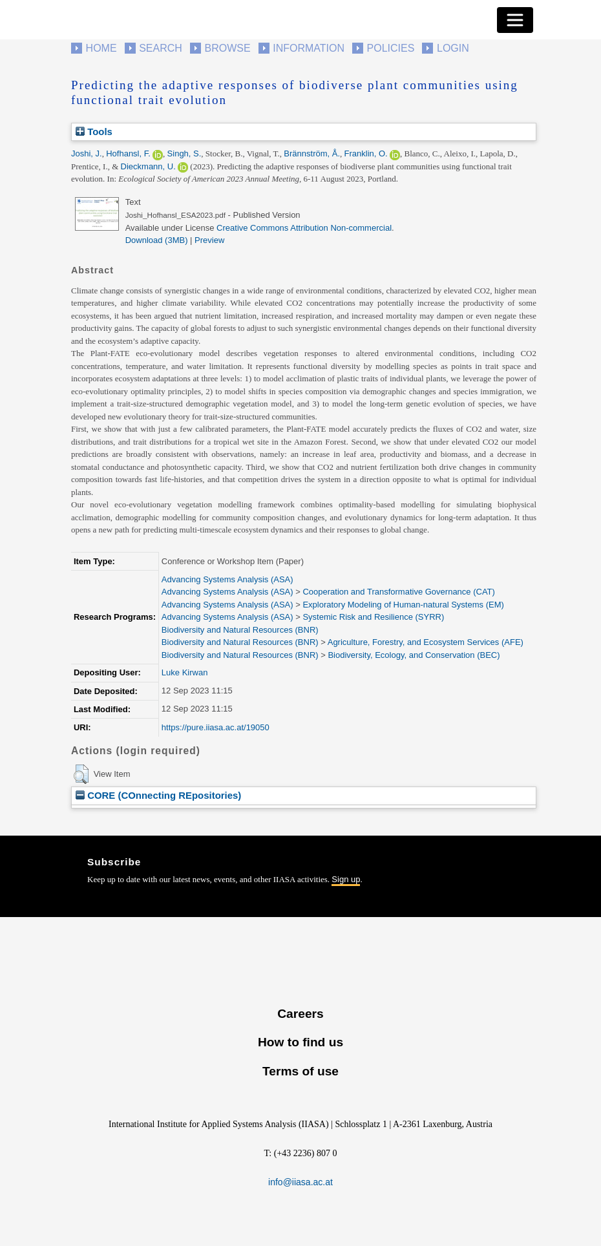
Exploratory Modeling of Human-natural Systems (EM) (402, 604)
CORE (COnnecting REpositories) (158, 795)
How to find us (300, 1042)
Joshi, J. (86, 153)
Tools (94, 131)
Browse (227, 48)
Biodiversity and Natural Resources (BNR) (240, 630)
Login (453, 48)
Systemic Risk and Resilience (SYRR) (373, 617)
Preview (209, 240)
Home (101, 48)
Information (308, 48)
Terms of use (300, 1071)
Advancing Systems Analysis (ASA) (227, 579)
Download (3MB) (156, 240)
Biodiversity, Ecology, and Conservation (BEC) (414, 655)
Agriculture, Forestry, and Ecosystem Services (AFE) (425, 642)
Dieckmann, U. (148, 166)
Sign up (346, 879)
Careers (300, 1013)
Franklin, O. (366, 153)
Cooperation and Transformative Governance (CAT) (398, 592)
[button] (81, 774)
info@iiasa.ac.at (300, 1182)
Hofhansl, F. (128, 153)
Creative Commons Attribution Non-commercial (304, 228)
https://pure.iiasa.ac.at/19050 (215, 727)
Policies (391, 48)
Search (160, 48)
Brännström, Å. (312, 153)
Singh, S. (184, 153)
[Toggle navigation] (515, 20)
